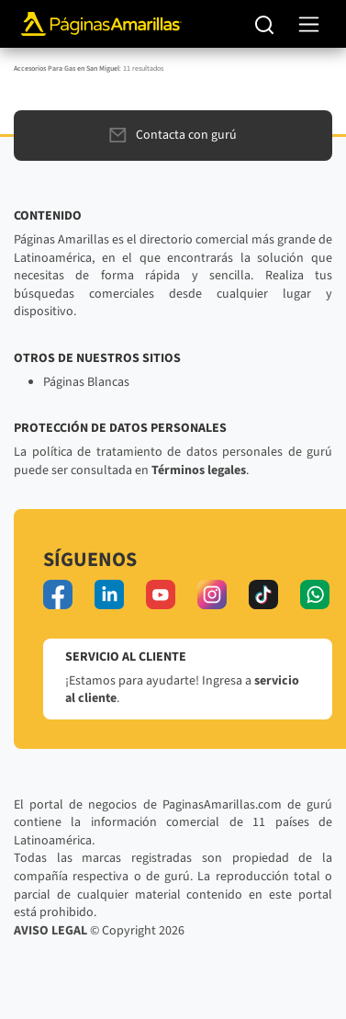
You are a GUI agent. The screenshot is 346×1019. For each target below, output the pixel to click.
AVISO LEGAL (50, 931)
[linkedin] (109, 594)
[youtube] (160, 594)
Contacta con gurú (173, 135)
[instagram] (212, 594)
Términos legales (198, 470)
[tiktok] (263, 594)
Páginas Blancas (86, 382)
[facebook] (58, 594)
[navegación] (308, 24)
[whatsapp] (314, 594)
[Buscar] (264, 23)
